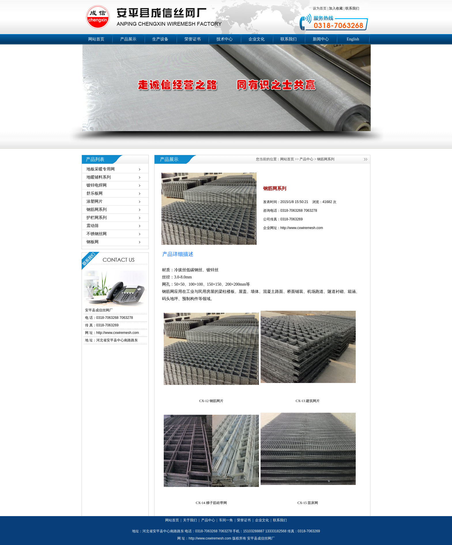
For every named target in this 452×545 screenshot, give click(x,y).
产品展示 (128, 39)
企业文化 (256, 39)
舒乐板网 (94, 193)
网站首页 (96, 39)
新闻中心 (321, 39)
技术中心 (224, 39)
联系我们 (352, 8)
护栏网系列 (96, 217)
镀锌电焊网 (96, 185)
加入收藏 (336, 8)
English (353, 39)
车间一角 (226, 520)
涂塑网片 (94, 201)
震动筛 (92, 226)
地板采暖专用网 (100, 169)
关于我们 (190, 520)
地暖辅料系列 (98, 177)
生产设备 (160, 39)
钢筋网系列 (96, 209)
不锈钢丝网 (96, 234)
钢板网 (92, 242)
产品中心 (306, 159)
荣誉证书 (192, 39)
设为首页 (320, 8)
